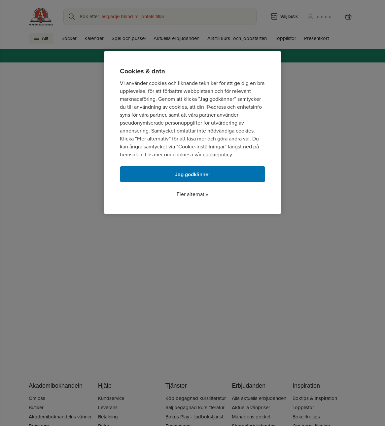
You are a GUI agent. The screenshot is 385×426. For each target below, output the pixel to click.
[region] (192, 132)
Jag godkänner (192, 174)
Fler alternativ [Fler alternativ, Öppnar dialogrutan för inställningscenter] (192, 194)
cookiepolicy (217, 154)
